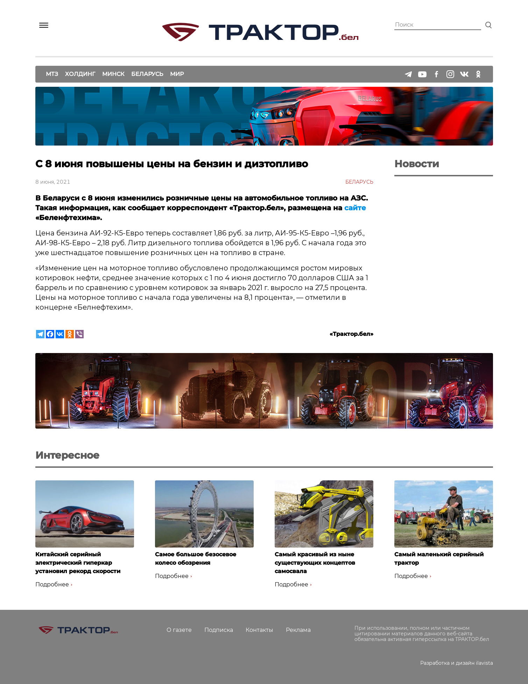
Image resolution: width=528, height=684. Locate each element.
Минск (113, 74)
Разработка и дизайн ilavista (456, 663)
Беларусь (147, 74)
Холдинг (80, 74)
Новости (416, 163)
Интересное (67, 455)
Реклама (298, 630)
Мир (177, 74)
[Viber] (79, 334)
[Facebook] (50, 334)
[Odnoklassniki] (69, 334)
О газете (179, 630)
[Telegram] (40, 334)
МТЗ (52, 74)
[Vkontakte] (60, 334)
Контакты (259, 630)
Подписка (218, 630)
